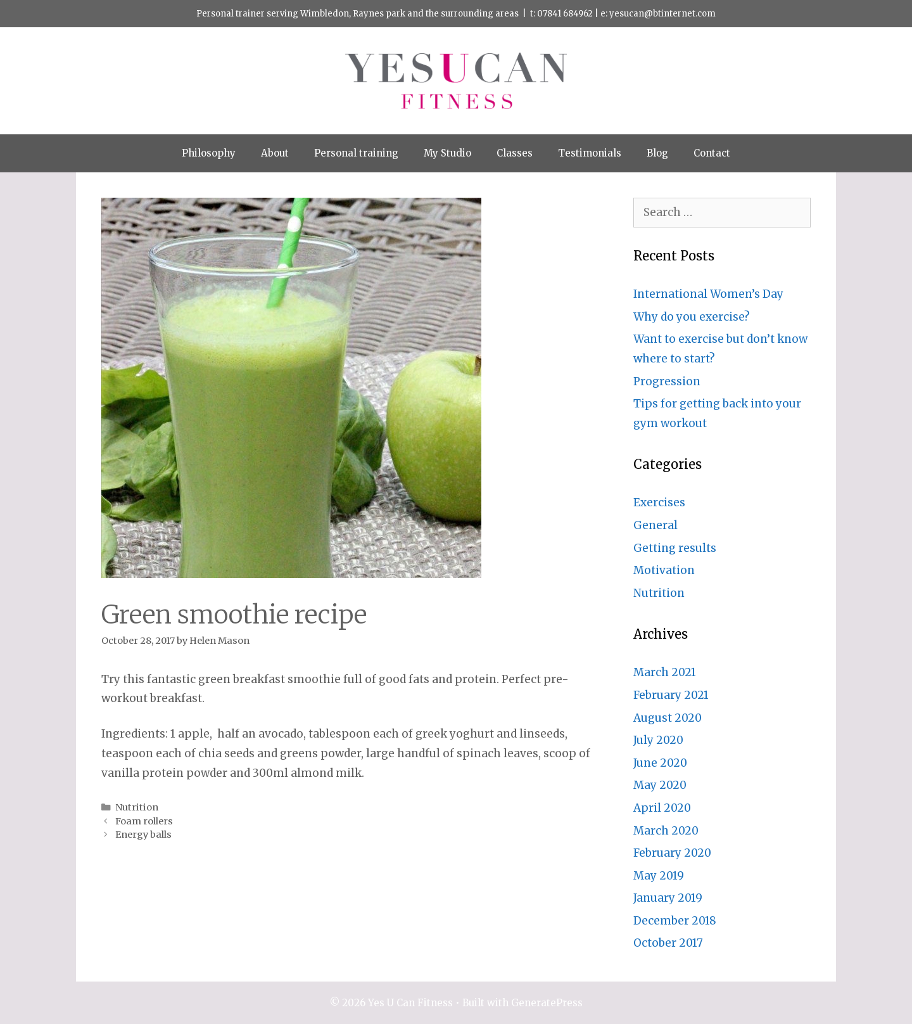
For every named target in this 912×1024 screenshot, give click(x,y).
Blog (657, 153)
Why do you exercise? (691, 317)
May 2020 (660, 785)
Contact (712, 153)
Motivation (664, 570)
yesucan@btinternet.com (662, 13)
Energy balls (143, 834)
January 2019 (667, 898)
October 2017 (668, 943)
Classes (515, 153)
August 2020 (667, 718)
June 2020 (660, 763)
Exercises (659, 502)
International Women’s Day (708, 294)
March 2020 (666, 831)
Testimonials (589, 153)
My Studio (447, 153)
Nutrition (136, 807)
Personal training (356, 153)
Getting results (674, 548)
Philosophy (209, 153)
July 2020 (658, 740)
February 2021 (671, 695)
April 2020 (662, 808)
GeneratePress (547, 1003)
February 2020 (672, 853)
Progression (666, 381)
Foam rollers (144, 821)
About (275, 153)
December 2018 (674, 921)
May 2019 (658, 876)
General (655, 525)
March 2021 (664, 672)
